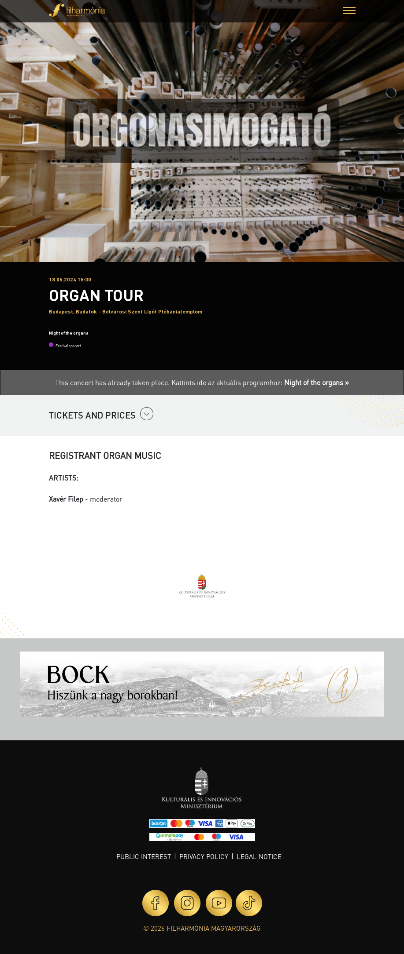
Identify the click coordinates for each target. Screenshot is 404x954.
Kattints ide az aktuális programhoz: (260, 382)
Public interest (143, 856)
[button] (349, 11)
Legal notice (259, 856)
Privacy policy (203, 856)
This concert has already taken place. (113, 382)
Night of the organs (69, 332)
